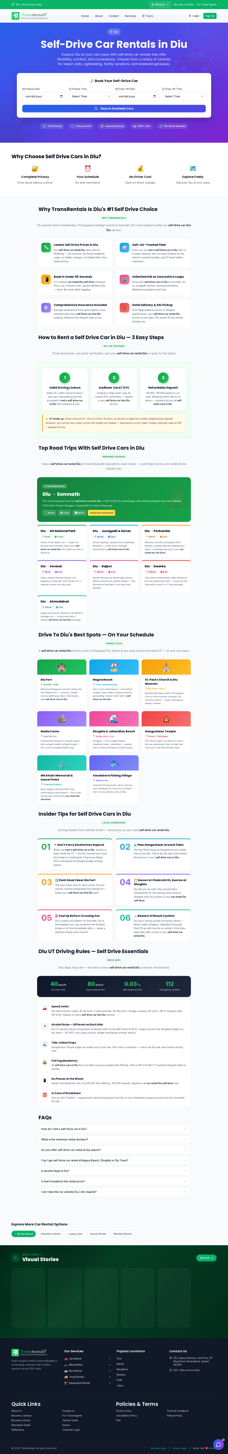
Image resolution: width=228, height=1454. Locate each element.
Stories (66, 1425)
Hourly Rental (98, 1233)
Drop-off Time (172, 88)
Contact (114, 16)
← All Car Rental (23, 1233)
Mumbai (121, 1374)
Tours (147, 16)
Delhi (119, 1380)
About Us (16, 1410)
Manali (120, 1363)
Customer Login (71, 1429)
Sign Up (210, 15)
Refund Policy (174, 1415)
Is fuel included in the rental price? (114, 1181)
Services (130, 16)
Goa (119, 1358)
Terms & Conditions (178, 1410)
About (99, 16)
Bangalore (122, 1369)
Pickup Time (78, 88)
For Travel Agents (207, 4)
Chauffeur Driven (51, 1233)
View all (206, 1257)
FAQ (118, 1420)
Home (85, 16)
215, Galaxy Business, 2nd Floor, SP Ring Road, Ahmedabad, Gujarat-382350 (192, 1361)
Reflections (17, 1429)
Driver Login (180, 1448)
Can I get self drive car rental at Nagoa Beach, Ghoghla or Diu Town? (114, 1160)
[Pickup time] (91, 96)
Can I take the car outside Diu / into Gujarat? (114, 1191)
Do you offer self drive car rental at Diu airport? (114, 1150)
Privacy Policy (124, 1410)
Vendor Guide (70, 1420)
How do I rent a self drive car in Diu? (114, 1129)
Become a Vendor (184, 4)
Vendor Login (158, 1448)
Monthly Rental (123, 1233)
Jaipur (120, 1385)
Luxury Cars (75, 1233)
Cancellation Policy (126, 1415)
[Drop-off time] (184, 96)
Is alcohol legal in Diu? (114, 1171)
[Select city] (160, 4)
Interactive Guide (20, 1425)
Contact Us (68, 1410)
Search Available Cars (114, 108)
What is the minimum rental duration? (114, 1139)
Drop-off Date (125, 88)
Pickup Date (31, 88)
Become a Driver (20, 1420)
